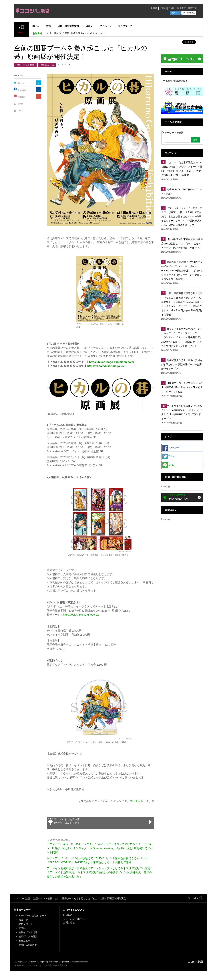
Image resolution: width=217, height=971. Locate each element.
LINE (168, 465)
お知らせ (23, 919)
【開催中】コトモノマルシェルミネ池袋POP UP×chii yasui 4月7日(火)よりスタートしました (182, 387)
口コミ (89, 26)
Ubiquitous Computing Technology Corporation (48, 962)
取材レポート (26, 924)
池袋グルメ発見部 (28, 936)
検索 (48, 26)
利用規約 (68, 915)
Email (20, 104)
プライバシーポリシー (75, 918)
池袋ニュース (47, 65)
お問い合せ (69, 922)
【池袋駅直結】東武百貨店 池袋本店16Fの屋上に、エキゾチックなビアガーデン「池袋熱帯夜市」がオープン (182, 243)
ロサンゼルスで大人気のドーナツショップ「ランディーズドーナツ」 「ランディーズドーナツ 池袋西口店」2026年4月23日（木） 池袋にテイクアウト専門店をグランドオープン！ (181, 337)
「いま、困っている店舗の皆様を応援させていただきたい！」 (75, 33)
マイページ (105, 26)
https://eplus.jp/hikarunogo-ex (81, 614)
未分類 (22, 928)
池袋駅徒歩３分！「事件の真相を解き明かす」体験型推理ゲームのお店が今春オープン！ (181, 364)
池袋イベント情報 (25, 65)
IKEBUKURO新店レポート (33, 915)
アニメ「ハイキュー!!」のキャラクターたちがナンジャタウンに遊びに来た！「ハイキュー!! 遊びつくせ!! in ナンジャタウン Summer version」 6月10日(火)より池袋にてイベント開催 (100, 848)
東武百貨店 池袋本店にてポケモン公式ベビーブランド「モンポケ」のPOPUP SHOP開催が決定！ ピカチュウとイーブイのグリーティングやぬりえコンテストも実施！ (182, 270)
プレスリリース (139, 801)
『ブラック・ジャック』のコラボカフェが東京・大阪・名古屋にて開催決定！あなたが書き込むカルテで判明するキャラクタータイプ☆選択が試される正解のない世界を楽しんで (181, 216)
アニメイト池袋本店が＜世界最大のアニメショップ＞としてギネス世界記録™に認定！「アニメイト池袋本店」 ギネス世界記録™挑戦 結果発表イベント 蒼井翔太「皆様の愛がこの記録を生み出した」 (100, 872)
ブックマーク (125, 26)
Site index (193, 898)
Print (20, 111)
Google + (22, 97)
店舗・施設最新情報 (68, 26)
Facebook (22, 90)
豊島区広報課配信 (28, 945)
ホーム (35, 26)
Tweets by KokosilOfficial (174, 80)
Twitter (21, 83)
